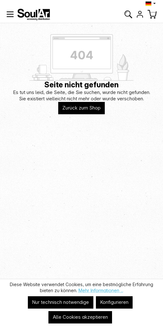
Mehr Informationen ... (100, 290)
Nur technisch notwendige (60, 302)
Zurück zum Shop (81, 108)
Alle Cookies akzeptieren (80, 317)
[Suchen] (128, 14)
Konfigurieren (114, 302)
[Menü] (10, 14)
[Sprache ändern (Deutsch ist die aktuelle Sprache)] (151, 3)
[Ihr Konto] (139, 14)
